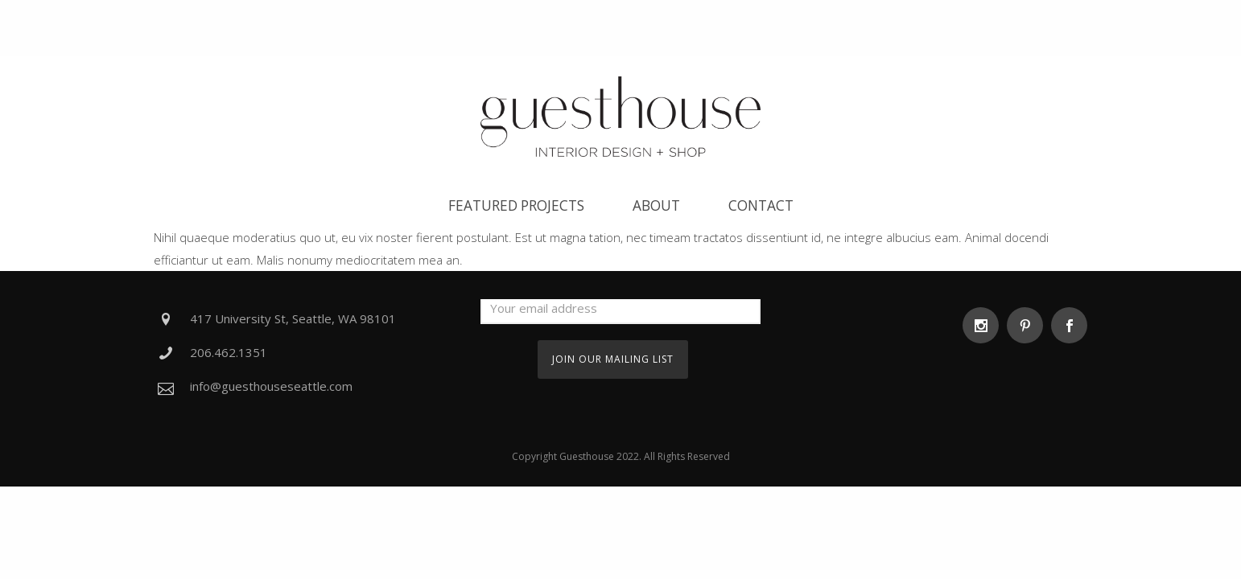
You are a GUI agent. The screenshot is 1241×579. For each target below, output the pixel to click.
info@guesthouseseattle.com (271, 386)
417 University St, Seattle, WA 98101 (293, 318)
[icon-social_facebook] (1069, 325)
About (656, 205)
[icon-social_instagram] (985, 325)
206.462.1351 (228, 352)
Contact (761, 205)
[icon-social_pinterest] (1029, 325)
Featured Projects (516, 205)
